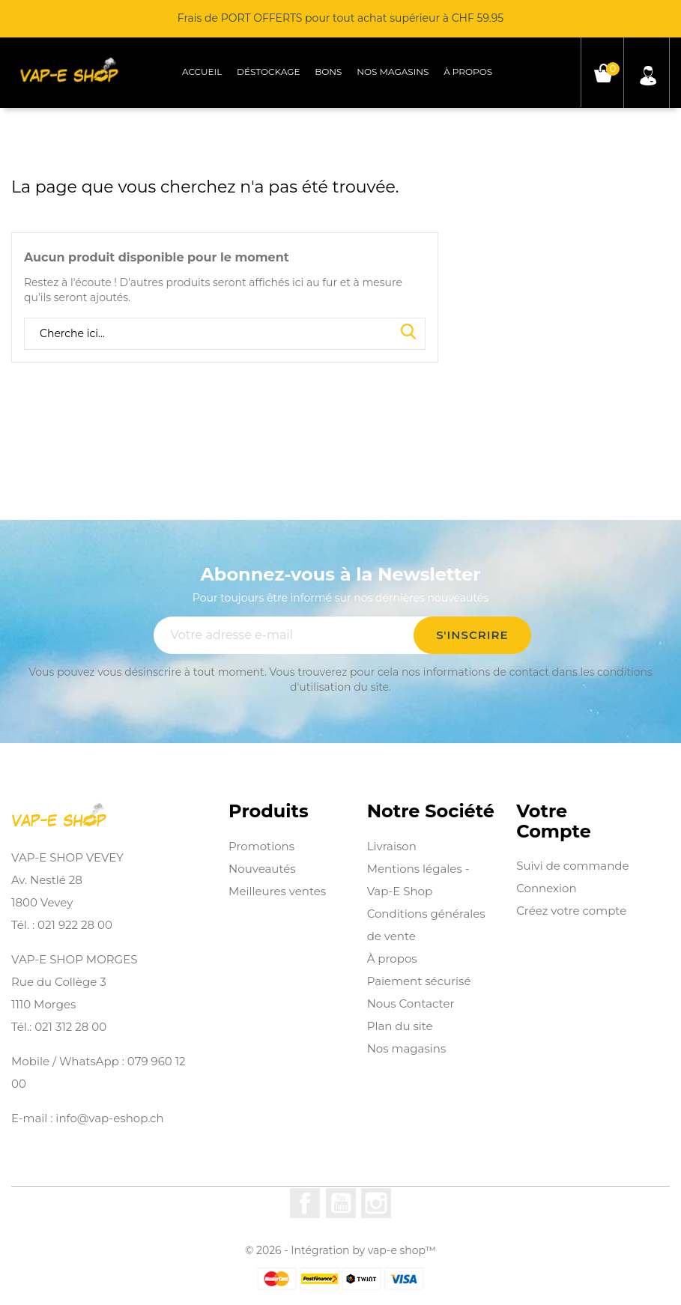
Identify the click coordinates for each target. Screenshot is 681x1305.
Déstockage (268, 71)
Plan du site (400, 1026)
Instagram (376, 1203)
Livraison (392, 846)
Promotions (261, 846)
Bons (328, 71)
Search (408, 333)
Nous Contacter (411, 1003)
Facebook (305, 1203)
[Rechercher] (225, 334)
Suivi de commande (572, 866)
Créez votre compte (571, 910)
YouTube (341, 1203)
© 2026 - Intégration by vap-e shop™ (340, 1250)
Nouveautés (262, 869)
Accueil (202, 71)
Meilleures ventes (277, 891)
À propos (468, 71)
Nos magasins (393, 71)
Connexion (546, 888)
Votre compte (553, 821)
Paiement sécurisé (419, 981)
